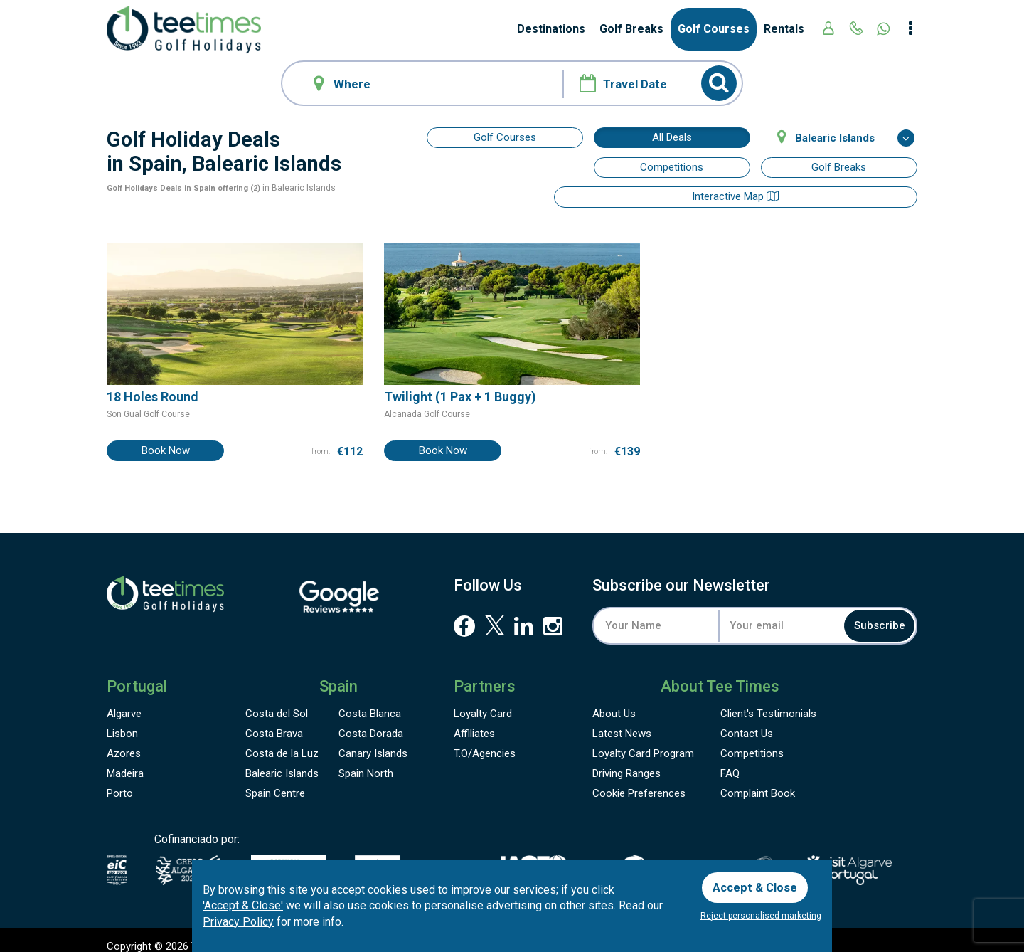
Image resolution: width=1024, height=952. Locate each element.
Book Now (166, 436)
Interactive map (505, 167)
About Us (614, 701)
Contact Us (746, 721)
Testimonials (768, 701)
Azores (124, 741)
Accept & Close (759, 882)
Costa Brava (274, 721)
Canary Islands (372, 741)
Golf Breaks (631, 29)
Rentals (784, 29)
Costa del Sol (276, 701)
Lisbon (122, 721)
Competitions (671, 167)
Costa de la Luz (282, 741)
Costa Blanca (369, 701)
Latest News (621, 721)
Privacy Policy (238, 919)
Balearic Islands (282, 761)
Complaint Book (757, 781)
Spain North (365, 761)
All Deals (672, 137)
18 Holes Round (152, 383)
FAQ (730, 761)
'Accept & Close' (243, 902)
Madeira (125, 761)
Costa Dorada (370, 721)
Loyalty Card (483, 701)
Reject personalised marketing (760, 916)
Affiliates (474, 721)
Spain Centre (275, 781)
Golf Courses (714, 29)
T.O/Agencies (485, 741)
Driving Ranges (626, 761)
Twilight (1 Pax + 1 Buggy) (460, 383)
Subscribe (871, 612)
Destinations (551, 29)
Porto (120, 781)
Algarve (124, 701)
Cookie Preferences (639, 781)
